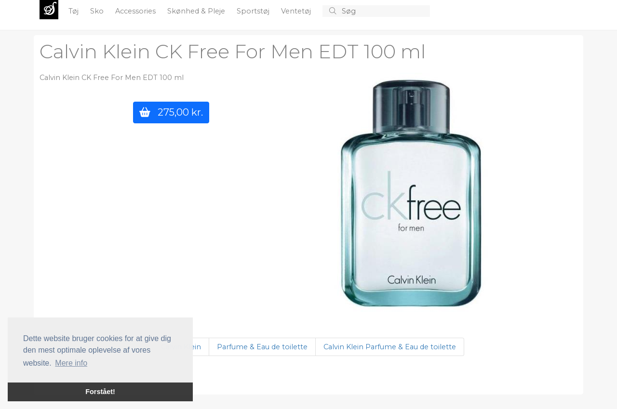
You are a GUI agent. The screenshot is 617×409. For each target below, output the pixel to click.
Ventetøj (297, 11)
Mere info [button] (71, 363)
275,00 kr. (171, 112)
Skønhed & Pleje (197, 11)
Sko (98, 11)
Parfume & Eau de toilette (262, 347)
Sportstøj (254, 11)
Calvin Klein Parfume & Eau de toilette (389, 347)
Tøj (74, 11)
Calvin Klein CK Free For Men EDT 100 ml (233, 51)
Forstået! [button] (100, 392)
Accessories (136, 11)
